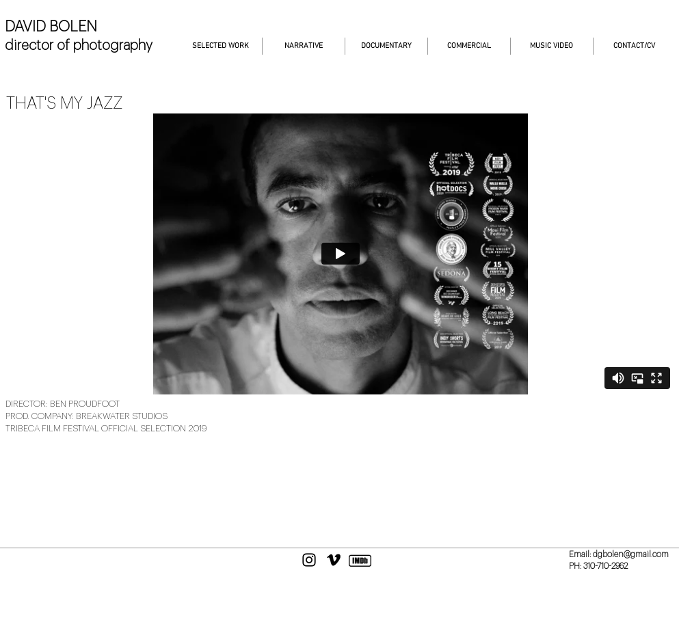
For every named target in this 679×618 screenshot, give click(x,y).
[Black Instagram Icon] (309, 560)
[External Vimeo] (340, 254)
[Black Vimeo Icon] (334, 560)
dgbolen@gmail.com (631, 554)
